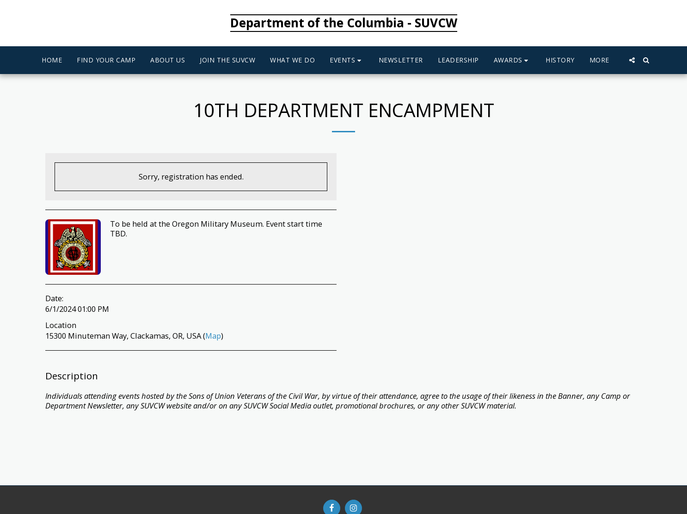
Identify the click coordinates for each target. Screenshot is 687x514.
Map (213, 335)
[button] (347, 60)
